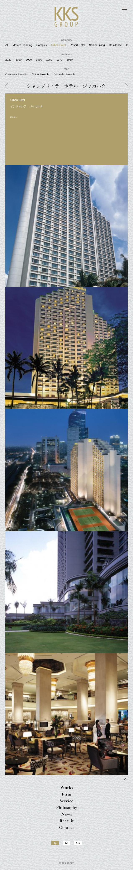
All (6, 45)
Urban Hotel (58, 45)
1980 (49, 59)
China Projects (40, 74)
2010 (18, 59)
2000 (29, 59)
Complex (41, 45)
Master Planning (22, 45)
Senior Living (97, 45)
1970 (59, 59)
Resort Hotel (77, 45)
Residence (115, 45)
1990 (39, 59)
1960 (70, 59)
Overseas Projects (16, 74)
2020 (8, 59)
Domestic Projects (64, 74)
